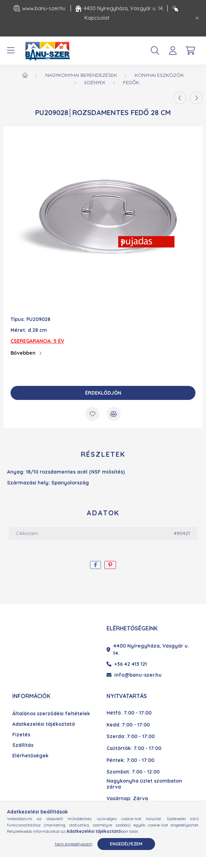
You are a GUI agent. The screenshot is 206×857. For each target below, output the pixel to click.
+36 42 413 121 (127, 664)
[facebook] (95, 565)
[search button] (155, 50)
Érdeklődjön (103, 393)
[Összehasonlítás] (114, 414)
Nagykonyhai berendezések (81, 75)
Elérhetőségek (30, 756)
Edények (94, 82)
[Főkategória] (25, 75)
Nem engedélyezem (73, 843)
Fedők (131, 82)
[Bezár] (197, 18)
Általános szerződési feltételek (51, 714)
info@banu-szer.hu (134, 675)
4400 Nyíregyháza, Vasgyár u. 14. (148, 649)
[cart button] (190, 50)
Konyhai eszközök (159, 75)
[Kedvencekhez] (92, 414)
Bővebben (23, 353)
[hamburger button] (11, 50)
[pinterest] (110, 565)
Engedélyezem (126, 843)
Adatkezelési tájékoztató (43, 724)
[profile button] (173, 50)
